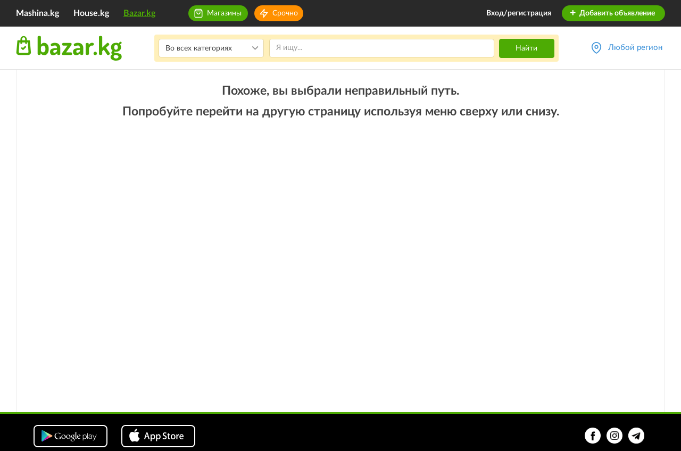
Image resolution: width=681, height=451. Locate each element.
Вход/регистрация (518, 13)
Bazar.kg (139, 13)
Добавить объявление (612, 13)
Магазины (224, 13)
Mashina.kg (37, 13)
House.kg (91, 13)
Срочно (285, 13)
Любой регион (635, 48)
